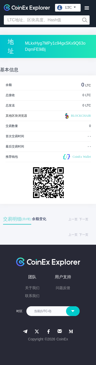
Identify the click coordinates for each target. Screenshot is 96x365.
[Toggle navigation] (86, 8)
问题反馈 (63, 288)
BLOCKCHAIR (77, 116)
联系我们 (32, 296)
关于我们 (32, 288)
